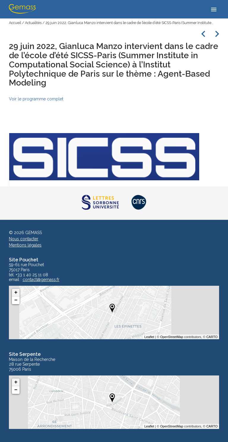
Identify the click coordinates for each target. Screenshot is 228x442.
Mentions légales (25, 245)
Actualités (33, 22)
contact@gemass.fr (41, 279)
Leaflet (149, 337)
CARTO (212, 337)
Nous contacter (23, 238)
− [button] (16, 300)
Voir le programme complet (36, 99)
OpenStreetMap (171, 337)
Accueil (15, 22)
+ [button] (16, 292)
